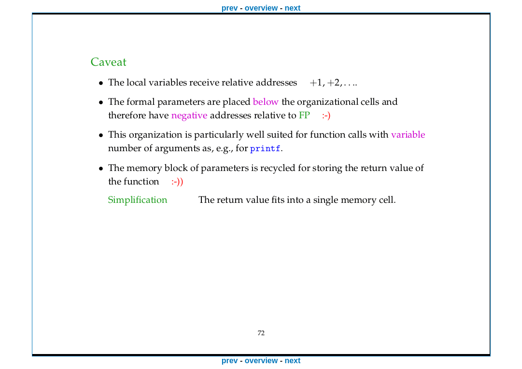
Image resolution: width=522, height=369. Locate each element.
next (292, 8)
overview (261, 8)
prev (230, 8)
